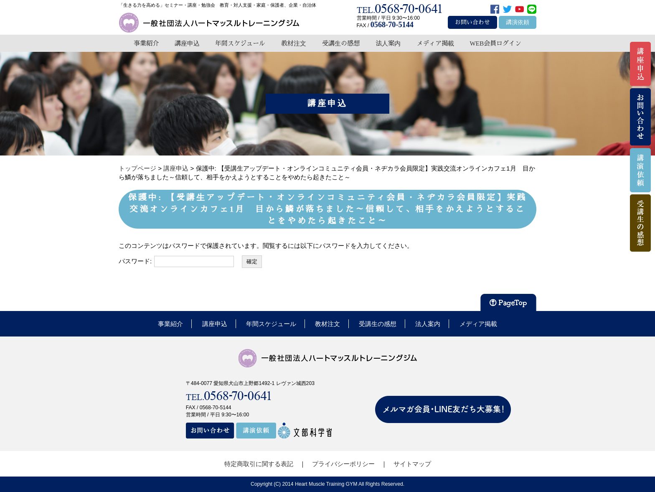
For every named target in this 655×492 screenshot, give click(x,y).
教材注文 (293, 43)
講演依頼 (517, 22)
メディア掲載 (435, 43)
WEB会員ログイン (495, 43)
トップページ (137, 168)
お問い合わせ (472, 22)
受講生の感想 (341, 43)
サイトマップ (412, 463)
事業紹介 (146, 43)
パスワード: (176, 261)
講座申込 (187, 43)
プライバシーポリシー (343, 463)
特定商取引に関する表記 (258, 463)
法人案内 (388, 43)
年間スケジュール (240, 43)
